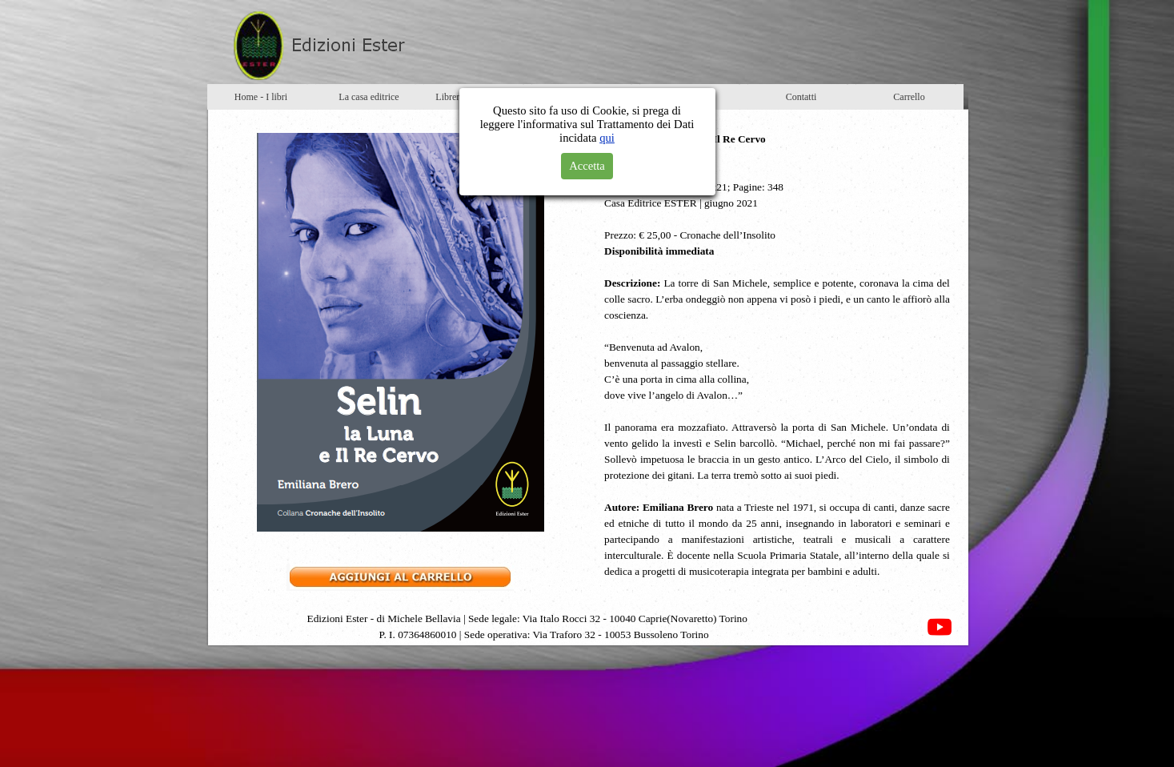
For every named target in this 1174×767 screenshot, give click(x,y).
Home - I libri (260, 96)
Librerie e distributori (476, 96)
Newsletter (693, 96)
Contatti (801, 96)
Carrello (908, 96)
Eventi (584, 96)
